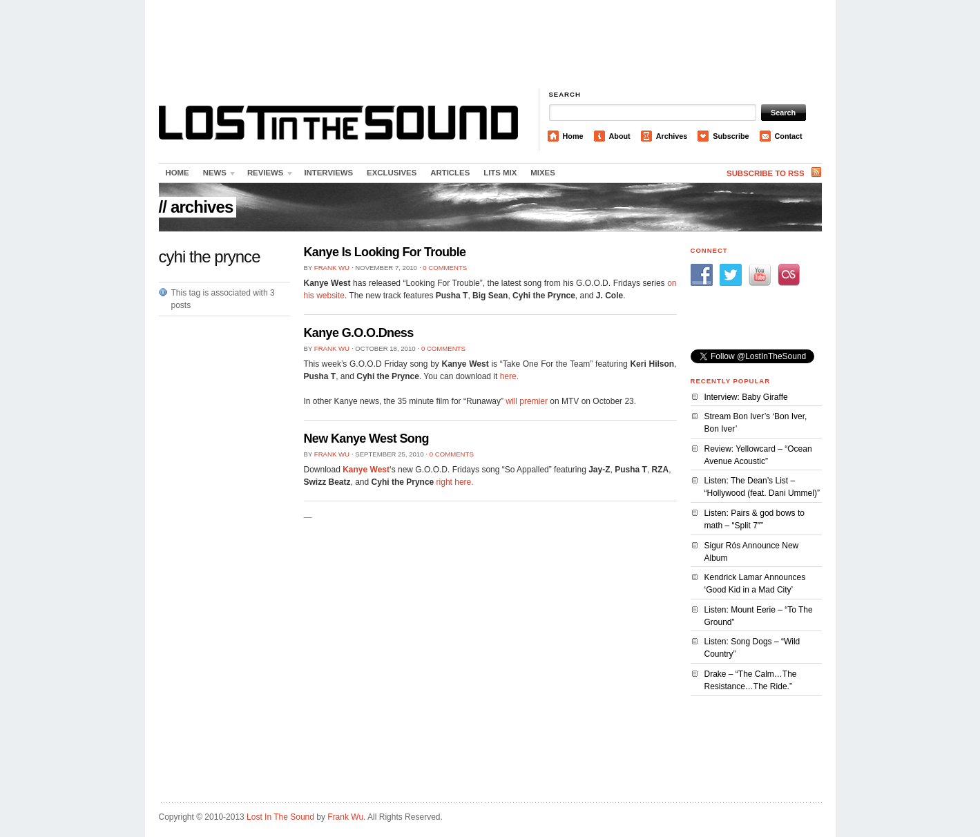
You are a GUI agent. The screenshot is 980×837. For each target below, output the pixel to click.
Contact (789, 136)
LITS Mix (500, 173)
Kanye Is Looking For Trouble (385, 252)
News (217, 175)
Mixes (542, 173)
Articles (450, 173)
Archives (672, 136)
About (620, 136)
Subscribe (731, 136)
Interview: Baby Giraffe (746, 397)
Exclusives (391, 173)
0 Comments (445, 267)
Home (573, 136)
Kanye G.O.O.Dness (359, 333)
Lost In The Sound (280, 817)
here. (509, 376)
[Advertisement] (490, 45)
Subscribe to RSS (765, 173)
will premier (527, 401)
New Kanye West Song (366, 438)
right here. (455, 482)
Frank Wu (331, 267)
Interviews (328, 173)
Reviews (267, 175)
